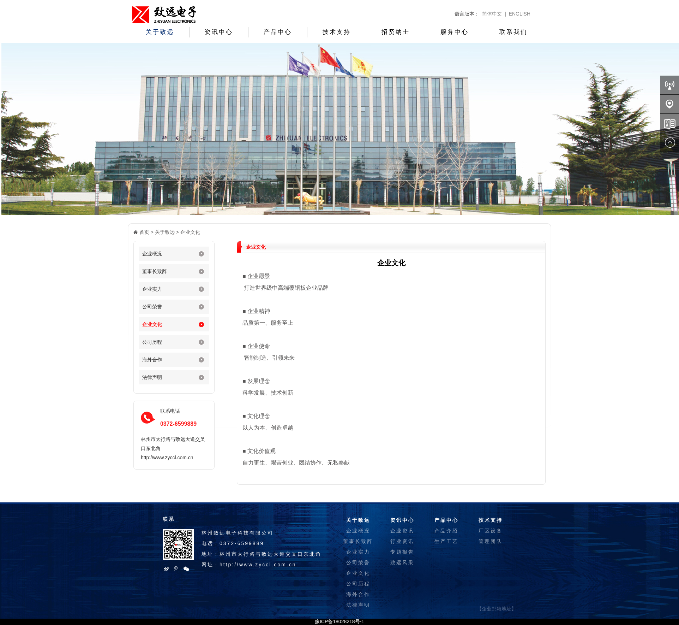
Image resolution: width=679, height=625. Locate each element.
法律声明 (152, 377)
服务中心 (454, 32)
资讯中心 (219, 32)
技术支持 (337, 32)
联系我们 (513, 32)
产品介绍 (446, 530)
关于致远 (160, 32)
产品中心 (278, 32)
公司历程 (152, 342)
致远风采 (402, 562)
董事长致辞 (154, 271)
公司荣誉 (152, 306)
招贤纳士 (395, 32)
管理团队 (491, 541)
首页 (144, 232)
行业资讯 (402, 541)
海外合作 (152, 359)
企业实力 (152, 289)
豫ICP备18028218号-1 (339, 621)
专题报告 (402, 552)
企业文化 (190, 232)
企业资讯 (402, 530)
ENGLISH (519, 14)
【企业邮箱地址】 (496, 609)
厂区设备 (491, 530)
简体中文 (492, 14)
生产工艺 (446, 541)
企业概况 (152, 254)
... (358, 615)
